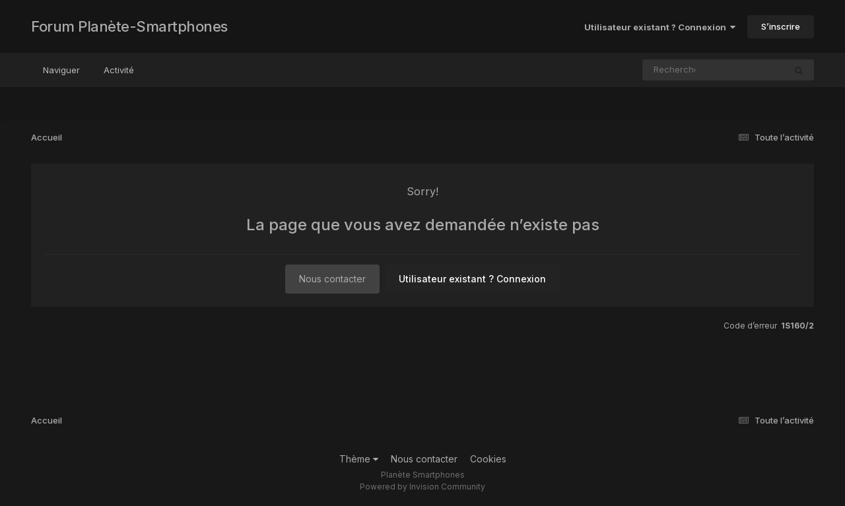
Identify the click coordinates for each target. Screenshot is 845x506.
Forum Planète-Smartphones (129, 26)
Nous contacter (332, 278)
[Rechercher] (675, 70)
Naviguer (61, 70)
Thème (358, 458)
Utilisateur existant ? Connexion (659, 27)
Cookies (488, 458)
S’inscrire (780, 26)
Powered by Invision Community (422, 486)
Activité (119, 70)
